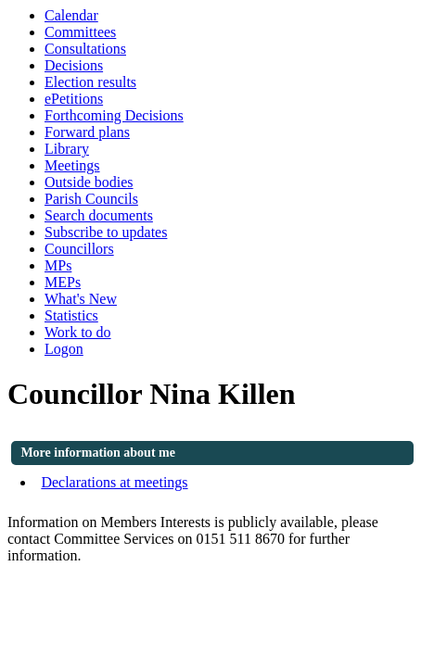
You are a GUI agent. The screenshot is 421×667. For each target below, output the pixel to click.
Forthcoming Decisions (114, 115)
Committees (80, 32)
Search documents (99, 215)
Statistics (71, 315)
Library (67, 149)
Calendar (71, 15)
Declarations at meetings (114, 482)
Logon (64, 349)
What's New (81, 299)
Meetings (72, 165)
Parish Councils (91, 199)
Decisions (74, 65)
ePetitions (74, 99)
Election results (90, 82)
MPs (58, 265)
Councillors (79, 249)
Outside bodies (89, 182)
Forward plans (87, 132)
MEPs (63, 282)
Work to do (78, 332)
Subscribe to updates (106, 232)
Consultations (85, 49)
